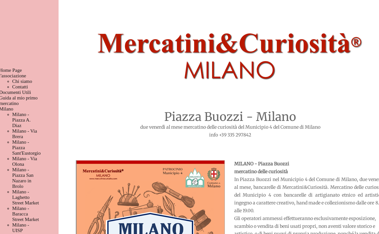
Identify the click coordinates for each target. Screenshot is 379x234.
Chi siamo (22, 81)
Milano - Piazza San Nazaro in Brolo (23, 178)
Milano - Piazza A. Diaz (21, 120)
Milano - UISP (20, 227)
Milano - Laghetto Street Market (25, 197)
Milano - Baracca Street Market (25, 214)
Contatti (20, 86)
